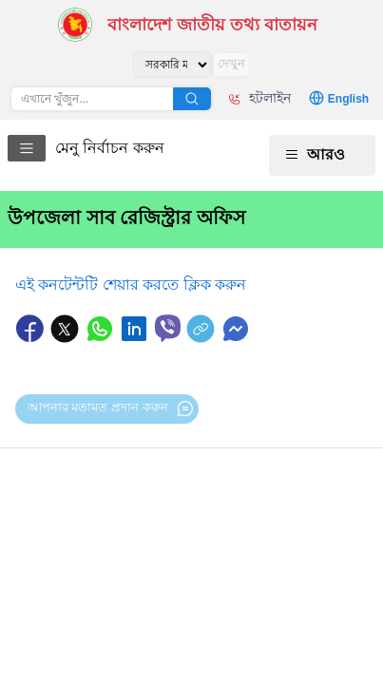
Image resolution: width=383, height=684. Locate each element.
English (348, 98)
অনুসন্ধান (192, 98)
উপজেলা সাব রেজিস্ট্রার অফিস (126, 217)
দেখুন (231, 63)
